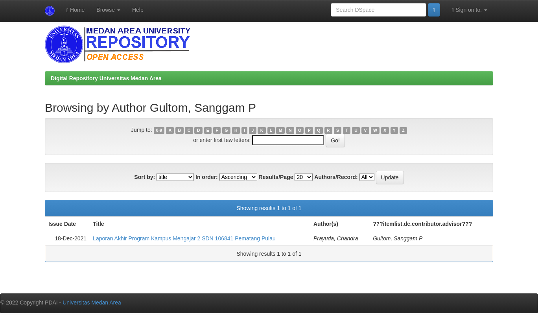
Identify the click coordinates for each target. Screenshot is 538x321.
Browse (108, 10)
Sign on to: (469, 10)
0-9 (159, 130)
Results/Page (276, 177)
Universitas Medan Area (92, 302)
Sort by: (144, 177)
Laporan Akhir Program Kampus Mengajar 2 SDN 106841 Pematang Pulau (184, 238)
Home (75, 10)
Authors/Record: (335, 177)
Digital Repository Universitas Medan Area (106, 78)
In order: (206, 177)
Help (138, 10)
